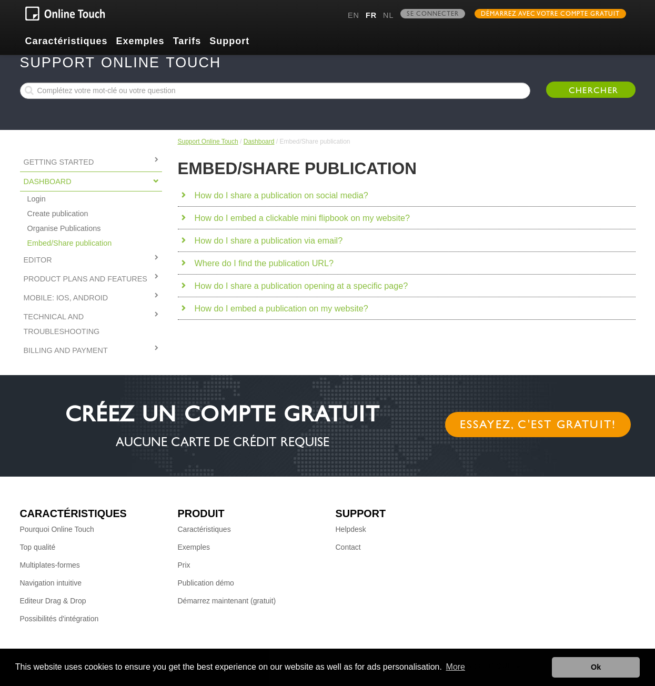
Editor (38, 260)
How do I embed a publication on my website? (281, 308)
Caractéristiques (66, 41)
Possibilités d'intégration (59, 618)
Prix (184, 565)
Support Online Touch (208, 141)
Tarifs (187, 41)
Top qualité (38, 547)
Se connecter (433, 15)
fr (371, 15)
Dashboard (259, 141)
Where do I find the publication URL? (264, 263)
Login (36, 199)
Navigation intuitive (51, 583)
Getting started (59, 162)
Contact (348, 547)
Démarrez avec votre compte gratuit (550, 15)
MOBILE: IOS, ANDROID (66, 298)
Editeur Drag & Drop (53, 601)
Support (229, 41)
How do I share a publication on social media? (281, 195)
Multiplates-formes (50, 565)
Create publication (57, 213)
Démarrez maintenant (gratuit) (227, 601)
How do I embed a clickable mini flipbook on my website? (302, 218)
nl (388, 15)
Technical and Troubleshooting (62, 324)
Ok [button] (596, 667)
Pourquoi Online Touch (57, 529)
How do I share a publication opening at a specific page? (301, 285)
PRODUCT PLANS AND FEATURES (85, 279)
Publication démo (206, 583)
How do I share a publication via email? (269, 240)
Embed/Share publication (69, 243)
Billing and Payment (66, 350)
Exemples (140, 41)
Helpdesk (351, 529)
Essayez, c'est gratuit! (538, 426)
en (353, 15)
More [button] (455, 666)
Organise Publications (64, 228)
